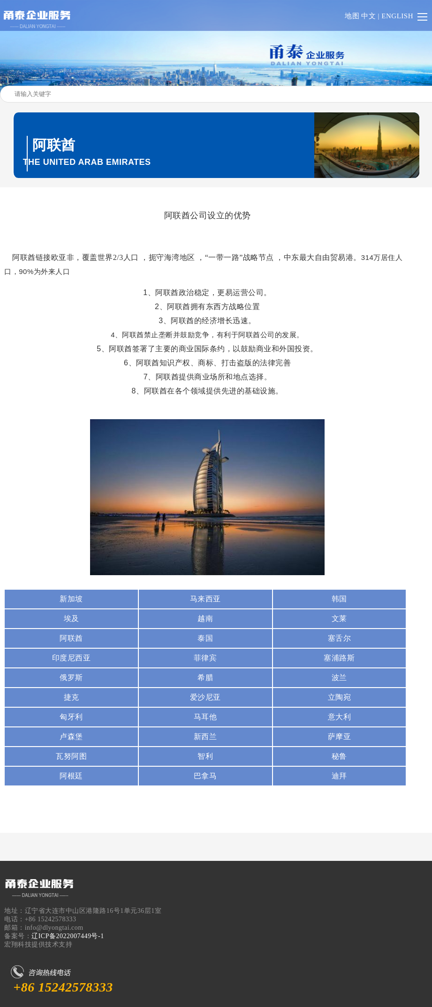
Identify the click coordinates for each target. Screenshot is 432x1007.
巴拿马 (205, 776)
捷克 (71, 697)
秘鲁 (339, 756)
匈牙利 (71, 717)
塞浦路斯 (339, 658)
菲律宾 (205, 658)
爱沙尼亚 (205, 697)
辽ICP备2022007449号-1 (67, 936)
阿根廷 (71, 776)
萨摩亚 (339, 736)
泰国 (205, 638)
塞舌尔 (339, 638)
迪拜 (339, 776)
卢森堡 (71, 736)
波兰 (339, 677)
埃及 (71, 618)
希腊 (205, 677)
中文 (368, 16)
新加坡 (71, 599)
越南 (205, 618)
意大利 (339, 717)
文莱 (339, 618)
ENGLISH (397, 16)
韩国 (339, 599)
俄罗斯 (71, 677)
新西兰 (205, 736)
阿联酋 (71, 638)
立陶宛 (339, 697)
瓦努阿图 (71, 756)
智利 (205, 756)
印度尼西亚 (71, 658)
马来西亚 (205, 599)
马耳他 (205, 717)
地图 (352, 16)
